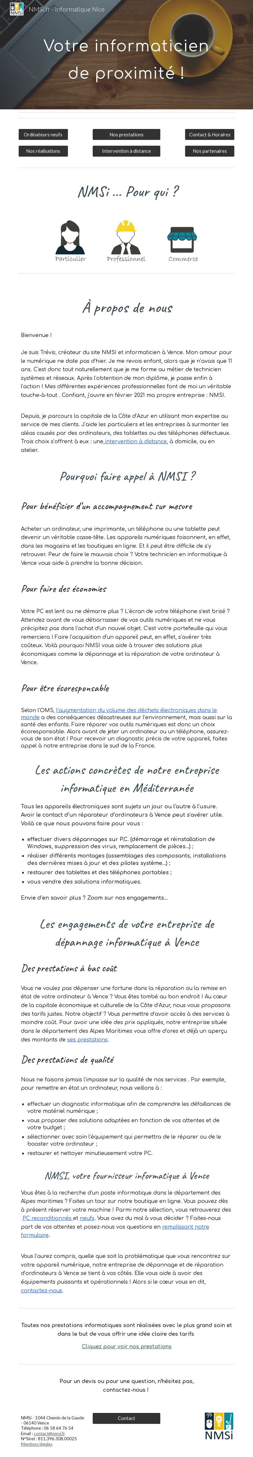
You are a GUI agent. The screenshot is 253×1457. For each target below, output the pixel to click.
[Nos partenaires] (209, 150)
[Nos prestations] (127, 134)
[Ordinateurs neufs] (43, 134)
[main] (126, 55)
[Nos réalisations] (43, 150)
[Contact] (127, 1418)
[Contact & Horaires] (209, 134)
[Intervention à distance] (127, 151)
